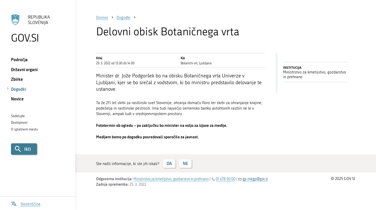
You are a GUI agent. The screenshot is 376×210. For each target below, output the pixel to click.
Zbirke (17, 79)
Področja (19, 59)
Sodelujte (18, 116)
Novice (17, 99)
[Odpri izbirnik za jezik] (25, 203)
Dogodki (18, 89)
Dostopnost (19, 122)
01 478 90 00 (226, 179)
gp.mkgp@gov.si (255, 179)
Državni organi (24, 69)
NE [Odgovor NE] (185, 163)
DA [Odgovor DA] (169, 163)
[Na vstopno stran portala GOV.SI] (37, 28)
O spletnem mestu (24, 129)
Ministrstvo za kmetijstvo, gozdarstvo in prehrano (171, 179)
